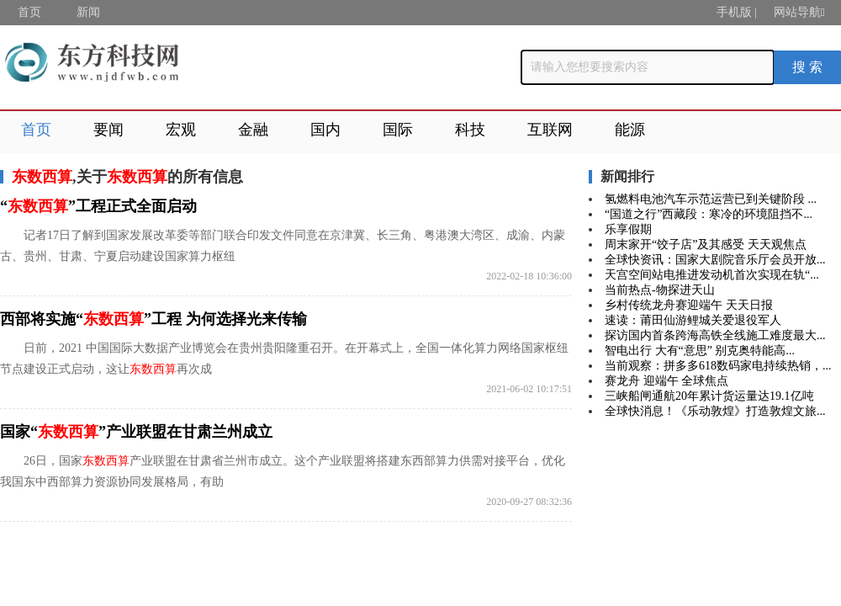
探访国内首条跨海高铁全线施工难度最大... (715, 335)
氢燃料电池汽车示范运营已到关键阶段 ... (711, 199)
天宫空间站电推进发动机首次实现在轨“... (712, 274)
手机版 (734, 12)
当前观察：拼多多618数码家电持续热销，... (718, 365)
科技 (470, 129)
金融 (253, 129)
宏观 (181, 129)
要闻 (108, 129)
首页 (29, 12)
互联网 (550, 129)
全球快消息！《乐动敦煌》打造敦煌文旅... (715, 411)
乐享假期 (628, 229)
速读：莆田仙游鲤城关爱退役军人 (693, 320)
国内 (325, 129)
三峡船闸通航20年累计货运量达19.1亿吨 (709, 396)
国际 (398, 129)
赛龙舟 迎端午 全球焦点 (666, 381)
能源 (630, 129)
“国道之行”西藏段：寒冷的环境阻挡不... (708, 214)
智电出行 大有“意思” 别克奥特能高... (700, 350)
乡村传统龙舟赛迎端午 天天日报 (689, 305)
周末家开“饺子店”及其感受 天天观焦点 (706, 244)
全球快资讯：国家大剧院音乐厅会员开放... (715, 259)
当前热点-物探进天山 (660, 290)
